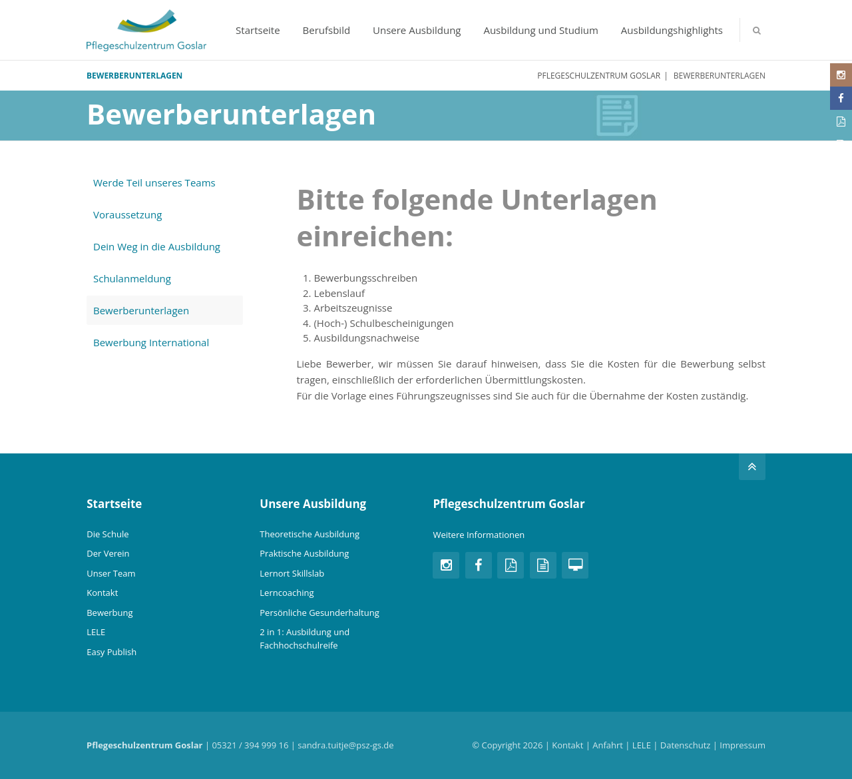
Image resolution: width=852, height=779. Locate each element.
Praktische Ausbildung (304, 553)
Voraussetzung (127, 214)
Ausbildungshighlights (672, 30)
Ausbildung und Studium (540, 30)
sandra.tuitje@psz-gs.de (345, 745)
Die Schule (107, 534)
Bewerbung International (151, 342)
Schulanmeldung (132, 278)
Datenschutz (685, 745)
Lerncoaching (287, 593)
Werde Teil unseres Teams (154, 182)
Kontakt (102, 593)
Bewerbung (109, 613)
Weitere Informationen (479, 535)
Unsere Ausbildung (417, 30)
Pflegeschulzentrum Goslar (598, 75)
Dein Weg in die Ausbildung (156, 246)
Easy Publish (111, 652)
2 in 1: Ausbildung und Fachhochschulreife (304, 638)
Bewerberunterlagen (141, 310)
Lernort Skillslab (292, 573)
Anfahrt (607, 745)
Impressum (742, 745)
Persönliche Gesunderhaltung (319, 613)
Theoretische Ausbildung (309, 534)
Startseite (258, 30)
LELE (96, 632)
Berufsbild (327, 30)
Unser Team (111, 573)
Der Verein (108, 553)
